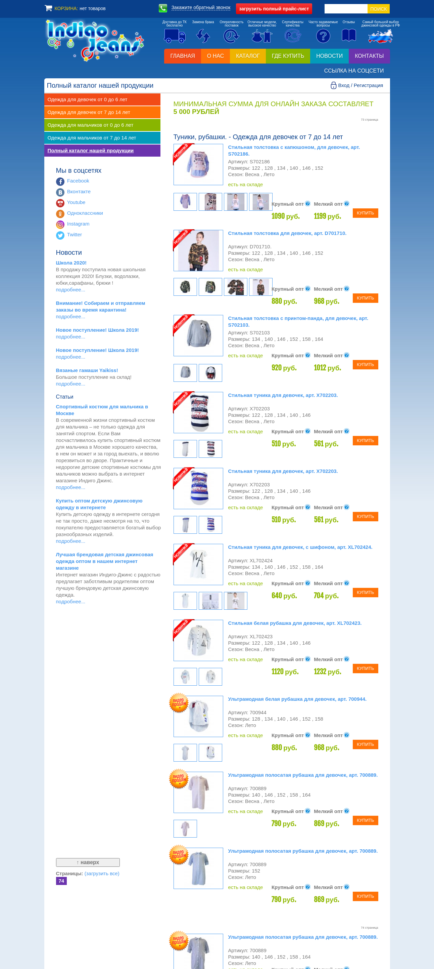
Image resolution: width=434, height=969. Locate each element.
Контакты (369, 56)
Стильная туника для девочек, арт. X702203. (283, 395)
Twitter (74, 234)
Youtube (76, 202)
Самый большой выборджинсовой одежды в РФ (380, 23)
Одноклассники (85, 213)
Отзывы (349, 22)
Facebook (78, 181)
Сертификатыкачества (292, 23)
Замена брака (203, 22)
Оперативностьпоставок (231, 23)
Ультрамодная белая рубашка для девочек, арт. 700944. (297, 699)
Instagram (78, 224)
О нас (215, 56)
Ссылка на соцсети (354, 71)
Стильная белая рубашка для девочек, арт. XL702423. (295, 623)
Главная (182, 56)
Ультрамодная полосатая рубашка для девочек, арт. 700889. (303, 775)
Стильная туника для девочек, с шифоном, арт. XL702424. (300, 547)
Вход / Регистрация (360, 85)
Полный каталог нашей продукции (91, 150)
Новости (329, 56)
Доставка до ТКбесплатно (174, 23)
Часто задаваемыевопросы (323, 23)
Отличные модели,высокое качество (262, 23)
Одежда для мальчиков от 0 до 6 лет (91, 125)
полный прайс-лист (274, 8)
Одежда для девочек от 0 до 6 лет (88, 99)
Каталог (248, 56)
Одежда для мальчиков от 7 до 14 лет (92, 137)
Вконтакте (79, 191)
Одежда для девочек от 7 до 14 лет (89, 112)
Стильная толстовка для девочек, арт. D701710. (287, 233)
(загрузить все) (102, 873)
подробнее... (71, 289)
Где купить (288, 56)
